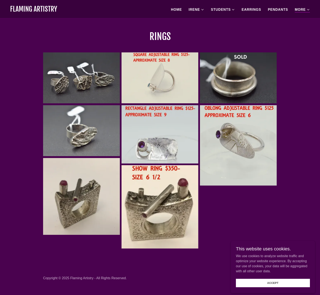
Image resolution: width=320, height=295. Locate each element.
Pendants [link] (278, 9)
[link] (33, 10)
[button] (196, 9)
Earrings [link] (251, 9)
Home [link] (176, 9)
